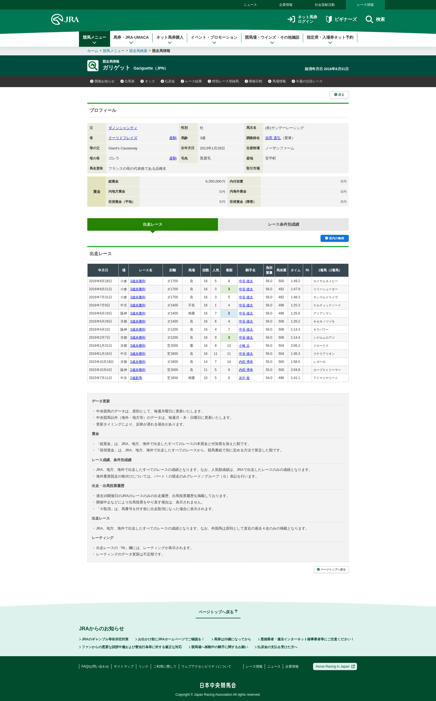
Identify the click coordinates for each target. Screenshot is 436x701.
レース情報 (365, 5)
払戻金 (168, 81)
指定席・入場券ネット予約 (330, 40)
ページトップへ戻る (331, 569)
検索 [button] (375, 19)
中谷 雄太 (246, 281)
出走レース (152, 224)
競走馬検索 (138, 51)
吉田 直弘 (273, 138)
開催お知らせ (102, 81)
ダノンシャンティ (122, 128)
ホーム (92, 51)
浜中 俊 (244, 378)
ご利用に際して (165, 666)
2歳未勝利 (137, 362)
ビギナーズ (341, 19)
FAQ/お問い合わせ (95, 666)
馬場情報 (277, 81)
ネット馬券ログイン (302, 19)
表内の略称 (334, 238)
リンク (143, 666)
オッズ (147, 81)
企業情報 (286, 5)
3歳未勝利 (137, 281)
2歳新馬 (136, 378)
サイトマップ (124, 666)
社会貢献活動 (325, 5)
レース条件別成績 (283, 224)
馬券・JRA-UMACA (131, 40)
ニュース (250, 5)
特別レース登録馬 (223, 81)
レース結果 (191, 81)
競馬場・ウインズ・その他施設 (272, 40)
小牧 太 (244, 346)
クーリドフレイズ (122, 138)
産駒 (173, 138)
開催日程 (253, 81)
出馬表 (127, 81)
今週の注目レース (307, 81)
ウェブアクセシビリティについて (206, 666)
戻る (339, 94)
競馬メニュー (94, 40)
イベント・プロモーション (214, 40)
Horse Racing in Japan (335, 666)
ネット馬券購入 (170, 40)
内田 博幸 (246, 362)
